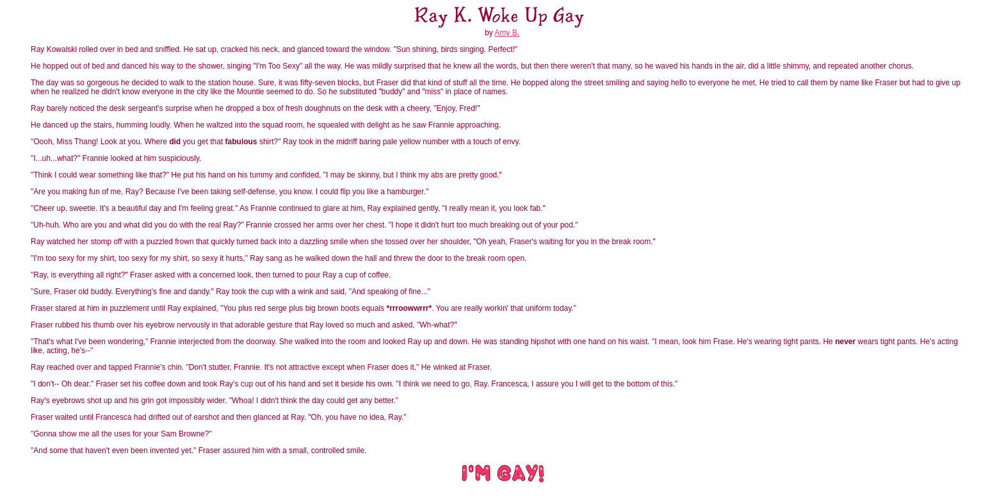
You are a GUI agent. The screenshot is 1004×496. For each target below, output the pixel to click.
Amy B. (506, 32)
